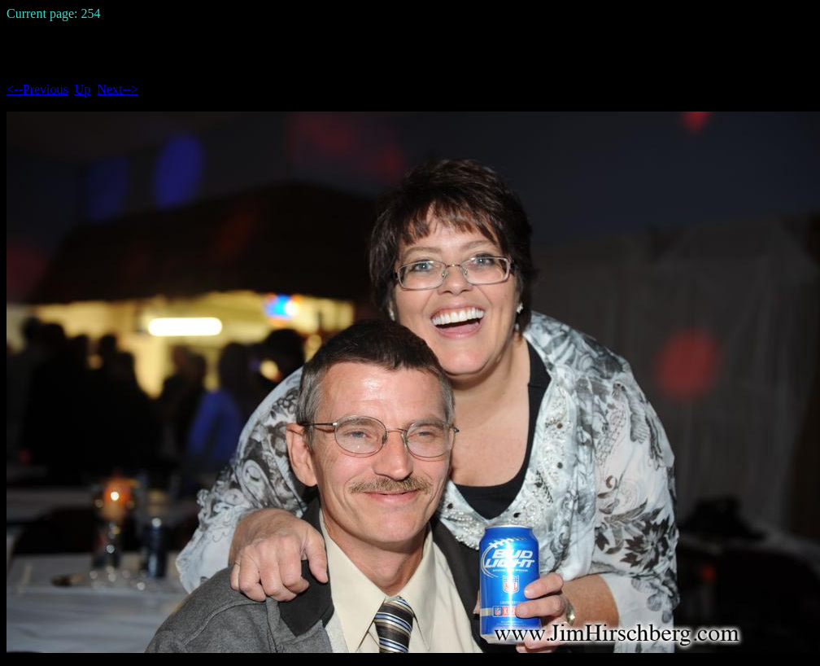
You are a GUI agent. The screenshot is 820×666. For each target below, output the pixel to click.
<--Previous (37, 89)
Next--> (117, 89)
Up (83, 89)
